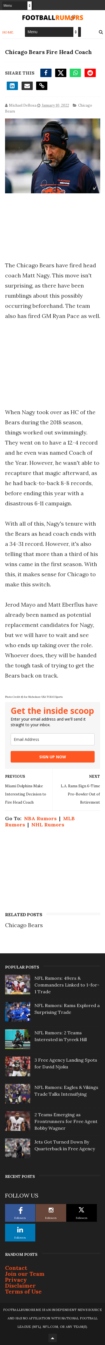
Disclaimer (20, 1285)
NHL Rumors (47, 824)
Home (8, 32)
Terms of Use (23, 1291)
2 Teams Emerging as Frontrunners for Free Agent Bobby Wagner (65, 1121)
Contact (16, 1267)
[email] (53, 739)
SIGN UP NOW (52, 756)
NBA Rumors (40, 818)
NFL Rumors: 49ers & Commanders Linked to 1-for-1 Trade (66, 984)
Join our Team (25, 1273)
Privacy (16, 1279)
